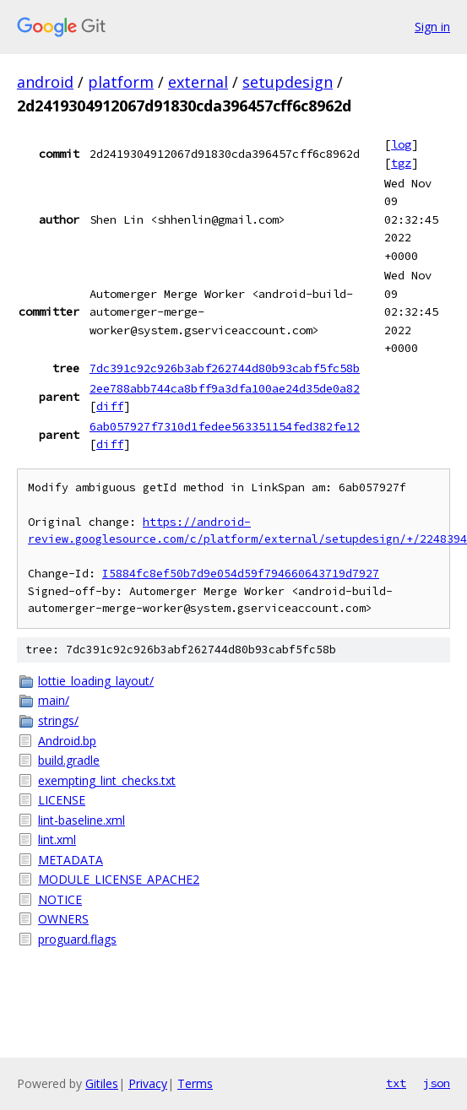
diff (109, 406)
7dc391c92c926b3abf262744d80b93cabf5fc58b (225, 368)
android (45, 82)
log (401, 144)
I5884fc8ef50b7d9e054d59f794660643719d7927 (240, 573)
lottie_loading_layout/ (96, 681)
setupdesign (287, 82)
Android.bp (67, 741)
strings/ (58, 720)
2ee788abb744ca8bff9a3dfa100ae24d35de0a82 (225, 388)
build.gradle (69, 760)
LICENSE (61, 800)
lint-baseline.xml (81, 820)
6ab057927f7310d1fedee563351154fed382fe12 (225, 426)
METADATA (70, 860)
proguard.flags (77, 939)
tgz (401, 163)
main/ (53, 700)
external (198, 82)
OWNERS (63, 919)
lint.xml (57, 839)
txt (396, 1083)
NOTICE (60, 899)
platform (121, 82)
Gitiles (101, 1083)
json (436, 1083)
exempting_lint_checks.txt (107, 780)
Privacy (147, 1083)
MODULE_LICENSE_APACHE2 (118, 879)
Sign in (432, 27)
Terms (195, 1083)
